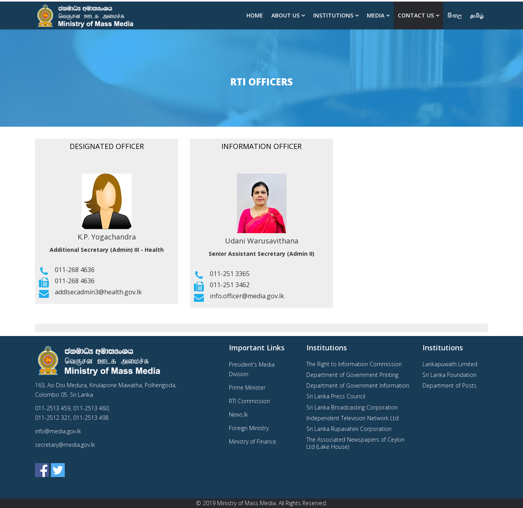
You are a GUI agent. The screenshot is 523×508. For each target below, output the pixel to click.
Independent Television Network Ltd (352, 418)
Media (375, 15)
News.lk (238, 414)
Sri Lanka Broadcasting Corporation (352, 407)
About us (285, 15)
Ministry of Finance (252, 441)
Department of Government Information (357, 385)
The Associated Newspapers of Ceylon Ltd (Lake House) (355, 443)
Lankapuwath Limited (449, 364)
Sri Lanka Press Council (335, 396)
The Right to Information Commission (354, 364)
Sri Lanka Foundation (449, 375)
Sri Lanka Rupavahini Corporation (348, 429)
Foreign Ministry (249, 428)
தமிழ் (477, 15)
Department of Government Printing (352, 375)
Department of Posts (449, 385)
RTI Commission (249, 401)
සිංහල (454, 15)
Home (254, 15)
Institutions (333, 15)
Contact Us (416, 15)
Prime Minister (247, 387)
